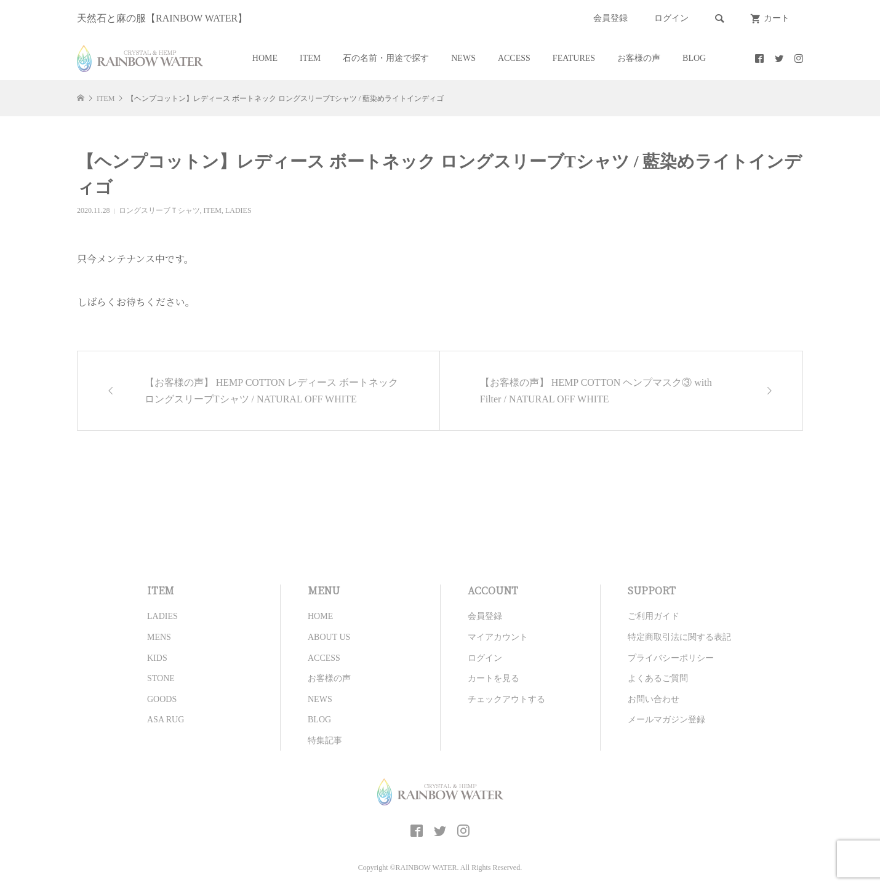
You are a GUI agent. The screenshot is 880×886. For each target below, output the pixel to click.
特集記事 (325, 740)
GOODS (162, 699)
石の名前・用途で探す (386, 58)
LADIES (238, 210)
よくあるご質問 (658, 678)
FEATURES (574, 58)
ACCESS (514, 58)
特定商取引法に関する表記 (679, 637)
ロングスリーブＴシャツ (159, 210)
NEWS (463, 58)
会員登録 (610, 18)
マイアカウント (498, 637)
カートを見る (493, 678)
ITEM (310, 58)
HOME (265, 58)
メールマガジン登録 (666, 719)
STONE (161, 678)
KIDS (157, 658)
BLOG (694, 58)
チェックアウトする (506, 699)
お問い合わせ (653, 699)
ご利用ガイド (653, 616)
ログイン (671, 18)
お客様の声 (638, 58)
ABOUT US (329, 637)
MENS (159, 637)
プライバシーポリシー (671, 658)
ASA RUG (165, 719)
